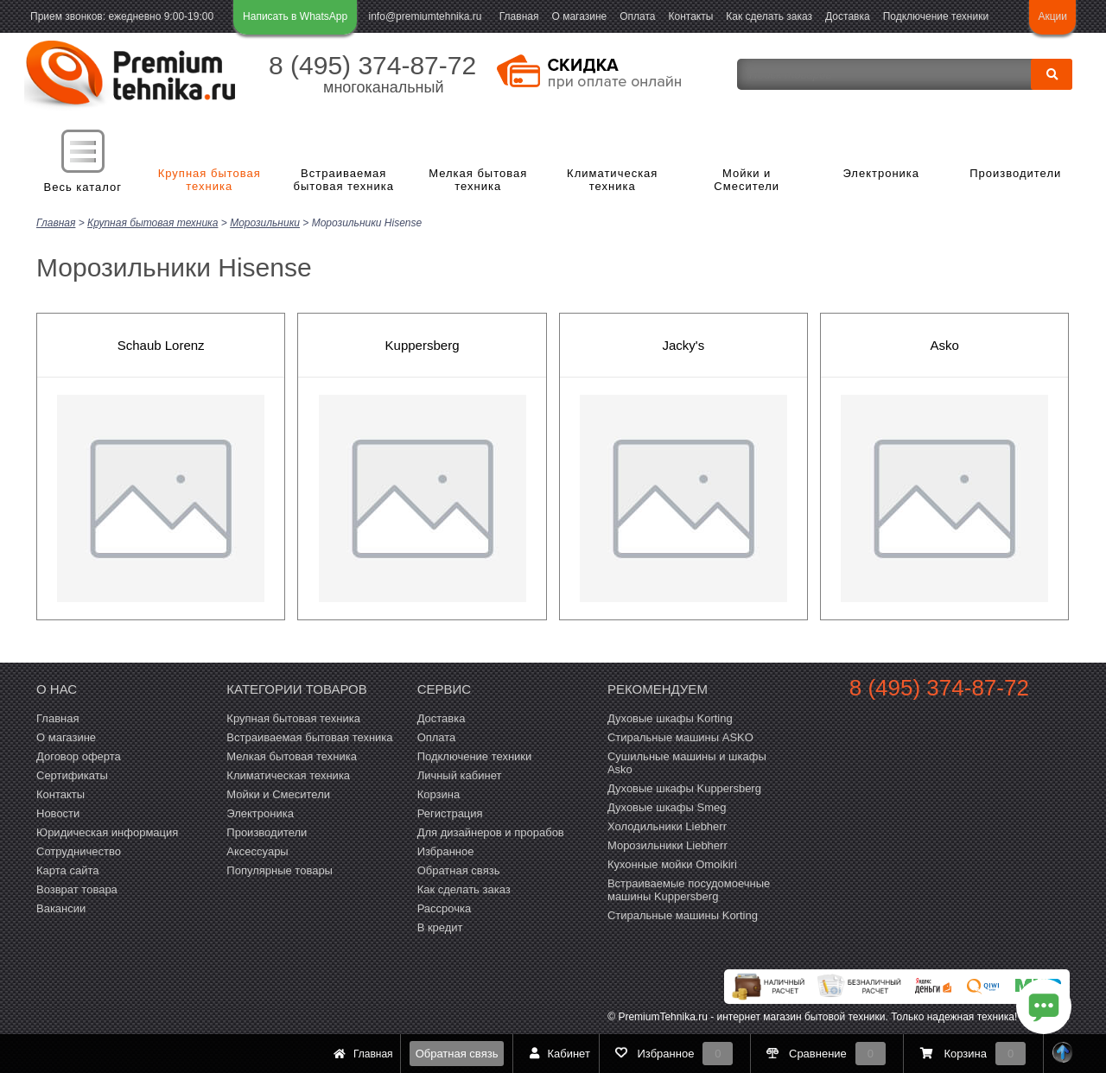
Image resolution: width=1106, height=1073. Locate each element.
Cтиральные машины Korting (682, 913)
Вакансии (61, 906)
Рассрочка (444, 906)
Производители (1015, 173)
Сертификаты (72, 773)
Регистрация (450, 811)
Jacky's (684, 343)
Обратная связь (457, 1053)
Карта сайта (67, 868)
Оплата (637, 16)
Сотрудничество (78, 849)
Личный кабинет (459, 773)
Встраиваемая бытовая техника (344, 180)
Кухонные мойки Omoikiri (672, 862)
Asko (945, 343)
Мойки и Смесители (746, 180)
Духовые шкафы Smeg (667, 805)
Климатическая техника (612, 180)
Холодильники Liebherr (667, 824)
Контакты (691, 16)
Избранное (445, 849)
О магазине (579, 16)
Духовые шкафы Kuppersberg (684, 786)
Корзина (439, 792)
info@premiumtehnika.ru (425, 16)
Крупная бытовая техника (209, 180)
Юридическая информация (107, 830)
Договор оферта (78, 754)
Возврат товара (77, 887)
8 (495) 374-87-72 (372, 65)
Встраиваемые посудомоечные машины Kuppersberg (688, 888)
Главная (519, 16)
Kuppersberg (422, 343)
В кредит (440, 925)
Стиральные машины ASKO (680, 735)
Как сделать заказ (769, 16)
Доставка (847, 16)
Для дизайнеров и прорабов (490, 830)
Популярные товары (279, 868)
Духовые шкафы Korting (670, 716)
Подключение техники (935, 16)
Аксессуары (257, 849)
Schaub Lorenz (161, 343)
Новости (57, 811)
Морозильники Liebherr (667, 843)
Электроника (880, 173)
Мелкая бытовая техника (478, 180)
